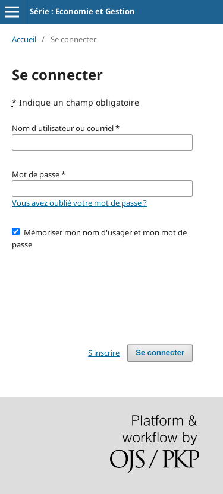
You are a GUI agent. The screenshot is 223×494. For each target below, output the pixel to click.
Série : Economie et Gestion (82, 11)
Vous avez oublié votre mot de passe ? (79, 202)
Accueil (24, 39)
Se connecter (160, 352)
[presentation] (102, 291)
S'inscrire (104, 353)
